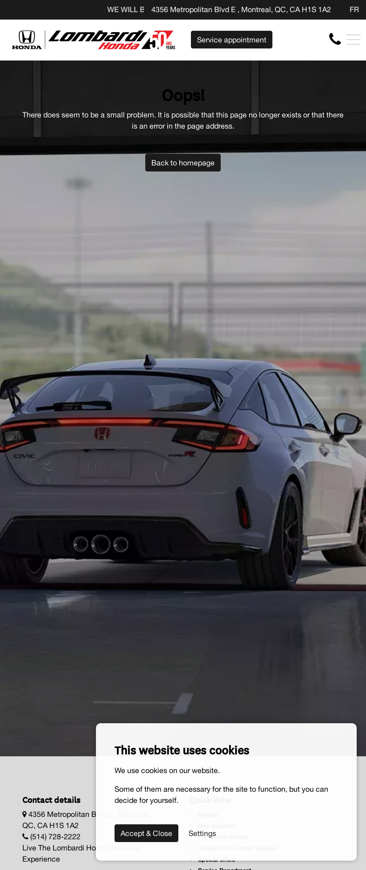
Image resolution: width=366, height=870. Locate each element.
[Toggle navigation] (353, 39)
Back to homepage (183, 162)
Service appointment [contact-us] (231, 39)
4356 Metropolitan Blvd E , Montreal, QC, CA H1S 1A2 (241, 9)
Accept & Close (146, 833)
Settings (202, 833)
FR (354, 9)
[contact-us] (335, 39)
